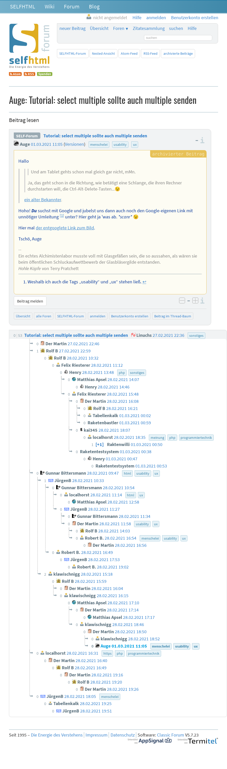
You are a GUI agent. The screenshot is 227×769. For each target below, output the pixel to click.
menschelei (98, 144)
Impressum (96, 735)
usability (120, 144)
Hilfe (192, 28)
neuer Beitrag (72, 28)
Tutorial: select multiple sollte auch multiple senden (95, 136)
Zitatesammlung (149, 28)
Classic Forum (170, 735)
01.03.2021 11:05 (47, 144)
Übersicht (99, 28)
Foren (118, 28)
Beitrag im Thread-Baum (172, 316)
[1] (62, 215)
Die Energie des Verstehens (57, 735)
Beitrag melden (30, 301)
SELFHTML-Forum (72, 53)
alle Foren (43, 316)
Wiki (49, 6)
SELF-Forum (27, 135)
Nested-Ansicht (103, 53)
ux (135, 144)
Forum (71, 6)
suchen (176, 28)
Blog (94, 6)
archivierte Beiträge (178, 53)
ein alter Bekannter (42, 200)
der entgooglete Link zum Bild (65, 228)
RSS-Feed (151, 53)
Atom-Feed (129, 53)
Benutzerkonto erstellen (129, 316)
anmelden (97, 316)
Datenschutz (123, 735)
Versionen (74, 144)
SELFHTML (22, 6)
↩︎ (144, 282)
